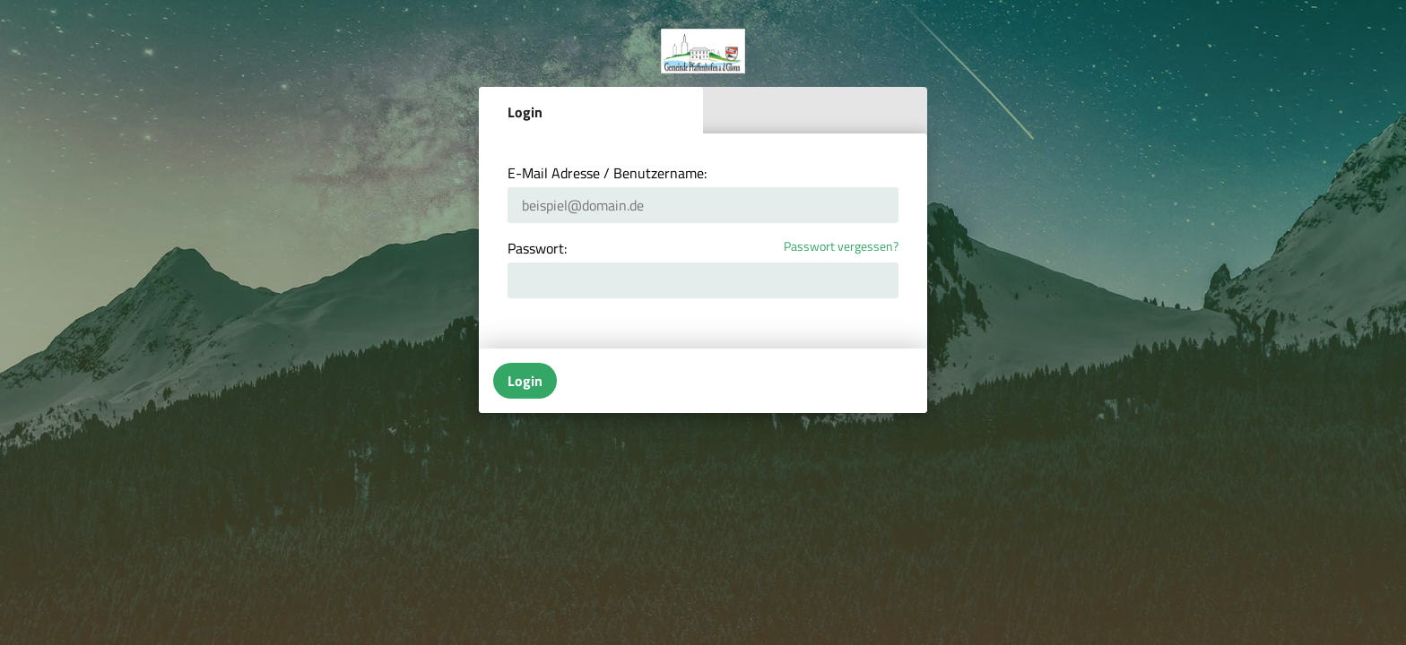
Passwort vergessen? (841, 246)
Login (525, 112)
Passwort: (537, 248)
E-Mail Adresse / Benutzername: (607, 173)
